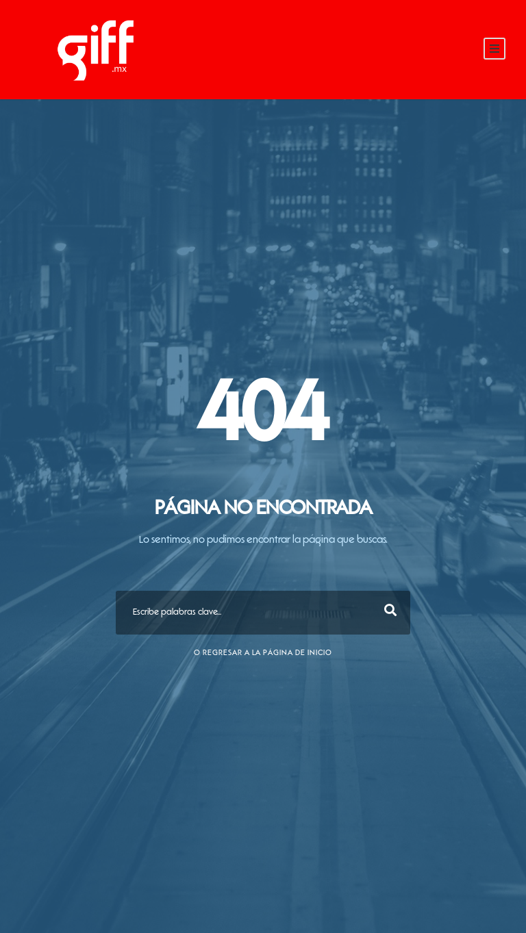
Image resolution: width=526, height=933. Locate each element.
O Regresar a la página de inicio (263, 653)
